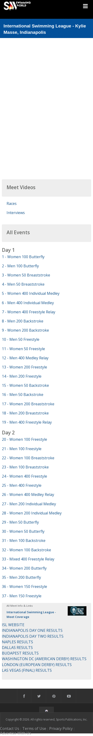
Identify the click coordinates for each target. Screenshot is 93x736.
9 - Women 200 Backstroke (25, 330)
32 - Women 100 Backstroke (26, 549)
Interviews (16, 212)
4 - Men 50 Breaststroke (23, 284)
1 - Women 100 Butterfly (23, 256)
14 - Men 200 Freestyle (21, 376)
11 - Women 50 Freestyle (23, 348)
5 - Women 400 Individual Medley (31, 293)
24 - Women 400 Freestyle (24, 476)
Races (12, 203)
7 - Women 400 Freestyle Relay (28, 311)
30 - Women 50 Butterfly (23, 531)
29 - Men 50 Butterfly (20, 522)
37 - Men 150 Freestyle (21, 595)
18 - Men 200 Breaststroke (25, 413)
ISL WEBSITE (13, 624)
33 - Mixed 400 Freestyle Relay (28, 559)
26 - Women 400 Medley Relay (28, 494)
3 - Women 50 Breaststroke (26, 275)
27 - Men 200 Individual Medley (29, 503)
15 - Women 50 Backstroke (25, 385)
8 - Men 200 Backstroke (22, 321)
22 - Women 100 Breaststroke (28, 457)
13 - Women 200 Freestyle (24, 367)
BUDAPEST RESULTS (20, 653)
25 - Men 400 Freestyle (21, 485)
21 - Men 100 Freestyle (21, 448)
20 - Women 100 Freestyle (24, 439)
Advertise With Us (15, 733)
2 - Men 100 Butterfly (20, 265)
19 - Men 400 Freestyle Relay (27, 422)
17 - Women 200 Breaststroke (28, 403)
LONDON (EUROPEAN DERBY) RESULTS (37, 664)
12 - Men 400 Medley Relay (25, 357)
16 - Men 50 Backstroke (22, 394)
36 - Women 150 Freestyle (24, 586)
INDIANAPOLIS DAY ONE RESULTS (32, 630)
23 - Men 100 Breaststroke (25, 467)
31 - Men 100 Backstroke (23, 540)
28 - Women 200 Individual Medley (32, 513)
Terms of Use (34, 728)
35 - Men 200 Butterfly (21, 577)
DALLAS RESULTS (17, 647)
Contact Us (9, 728)
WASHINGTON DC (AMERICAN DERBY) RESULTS (44, 658)
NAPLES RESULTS (17, 641)
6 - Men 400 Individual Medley (28, 302)
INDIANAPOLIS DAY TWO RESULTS (32, 636)
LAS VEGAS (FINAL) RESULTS (27, 670)
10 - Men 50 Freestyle (20, 339)
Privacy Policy (61, 728)
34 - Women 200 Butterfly (24, 568)
